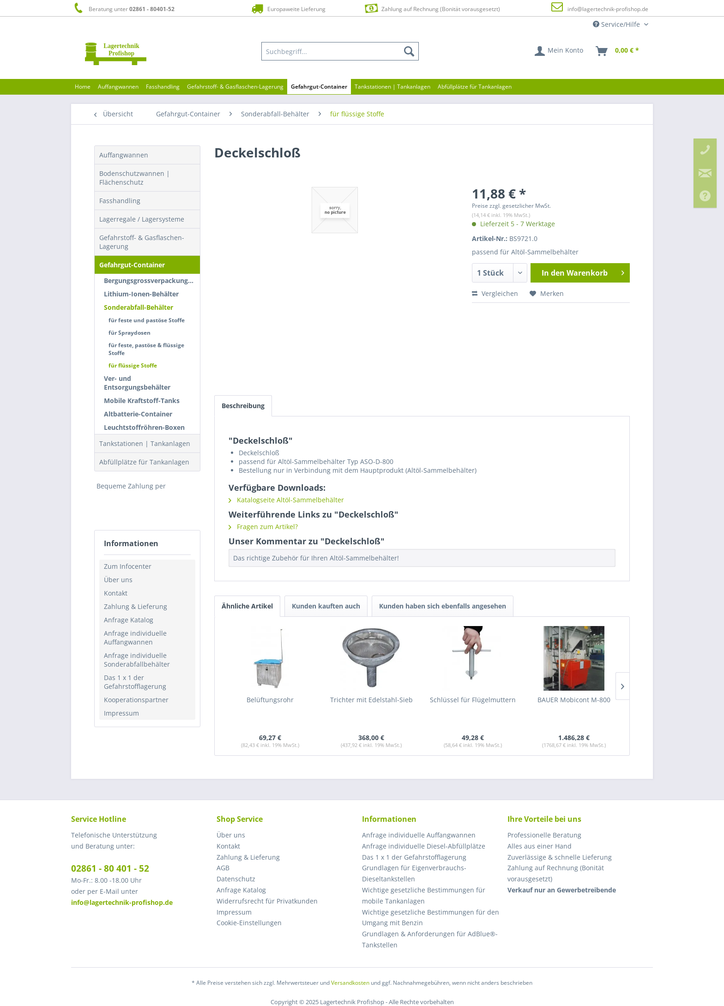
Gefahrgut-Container (132, 264)
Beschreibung (243, 405)
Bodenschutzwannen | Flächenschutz (134, 178)
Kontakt (115, 593)
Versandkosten (350, 983)
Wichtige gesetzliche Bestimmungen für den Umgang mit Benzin (430, 918)
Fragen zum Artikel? (263, 526)
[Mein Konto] (559, 51)
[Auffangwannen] (118, 86)
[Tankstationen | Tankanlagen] (392, 86)
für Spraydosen (130, 333)
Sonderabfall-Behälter (138, 307)
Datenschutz (236, 878)
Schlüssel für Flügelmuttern (473, 699)
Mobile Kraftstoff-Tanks (142, 400)
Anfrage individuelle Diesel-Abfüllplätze (423, 846)
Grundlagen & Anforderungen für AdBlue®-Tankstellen (430, 939)
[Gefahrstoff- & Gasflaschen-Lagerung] (235, 86)
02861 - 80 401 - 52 (110, 868)
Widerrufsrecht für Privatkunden (267, 901)
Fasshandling (119, 200)
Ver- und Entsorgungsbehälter (137, 383)
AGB (223, 867)
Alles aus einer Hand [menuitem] (539, 846)
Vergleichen (495, 293)
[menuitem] (340, 51)
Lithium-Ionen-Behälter (141, 293)
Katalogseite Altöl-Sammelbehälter (286, 499)
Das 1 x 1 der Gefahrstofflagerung (135, 682)
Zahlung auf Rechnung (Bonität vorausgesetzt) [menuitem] (555, 873)
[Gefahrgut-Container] (319, 86)
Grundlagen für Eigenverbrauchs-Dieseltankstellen (414, 873)
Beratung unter (123, 8)
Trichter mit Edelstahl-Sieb (371, 699)
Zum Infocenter (127, 566)
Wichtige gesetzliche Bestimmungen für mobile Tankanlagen (423, 895)
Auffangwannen (123, 155)
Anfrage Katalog (128, 619)
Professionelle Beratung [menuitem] (544, 835)
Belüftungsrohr (270, 699)
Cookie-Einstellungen (249, 922)
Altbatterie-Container (138, 414)
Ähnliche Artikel (247, 606)
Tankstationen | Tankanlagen (144, 443)
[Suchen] (409, 51)
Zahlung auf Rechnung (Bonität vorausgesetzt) (431, 8)
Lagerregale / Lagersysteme (141, 219)
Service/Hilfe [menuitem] (617, 24)
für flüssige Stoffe (133, 365)
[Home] (82, 86)
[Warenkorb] (618, 51)
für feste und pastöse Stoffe (147, 320)
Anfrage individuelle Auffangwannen (135, 637)
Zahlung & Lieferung (135, 606)
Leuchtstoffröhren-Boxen (144, 427)
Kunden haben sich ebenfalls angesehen (442, 606)
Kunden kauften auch (326, 606)
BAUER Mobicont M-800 (573, 699)
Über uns (118, 579)
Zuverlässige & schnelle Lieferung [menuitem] (559, 857)
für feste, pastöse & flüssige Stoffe (146, 349)
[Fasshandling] (162, 86)
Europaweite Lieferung (288, 8)
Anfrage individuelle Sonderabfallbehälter (137, 660)
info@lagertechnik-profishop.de (607, 9)
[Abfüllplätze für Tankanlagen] (474, 86)
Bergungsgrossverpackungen (150, 280)
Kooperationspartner (136, 699)
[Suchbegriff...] (340, 51)
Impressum (121, 713)
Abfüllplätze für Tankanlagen (144, 462)
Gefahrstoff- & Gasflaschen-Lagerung (141, 242)
